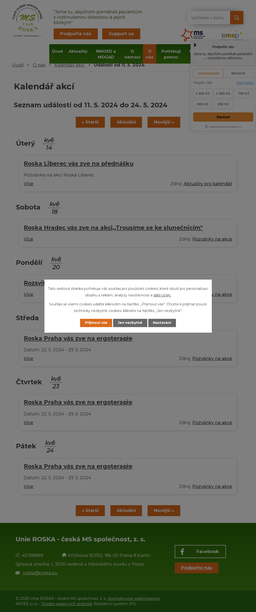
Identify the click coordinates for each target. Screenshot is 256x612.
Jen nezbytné (130, 323)
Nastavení (163, 323)
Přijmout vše (94, 323)
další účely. (162, 295)
